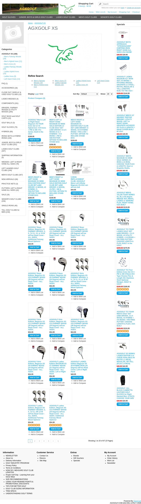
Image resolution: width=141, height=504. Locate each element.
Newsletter (111, 463)
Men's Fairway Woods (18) (39, 82)
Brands (76, 456)
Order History (112, 458)
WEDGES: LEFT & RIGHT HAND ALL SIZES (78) (12, 163)
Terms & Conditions (13, 468)
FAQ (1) (5, 83)
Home (91, 12)
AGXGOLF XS (40, 23)
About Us (9, 458)
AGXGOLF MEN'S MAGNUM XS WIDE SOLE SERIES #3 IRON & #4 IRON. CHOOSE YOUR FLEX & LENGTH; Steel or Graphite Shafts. (126, 162)
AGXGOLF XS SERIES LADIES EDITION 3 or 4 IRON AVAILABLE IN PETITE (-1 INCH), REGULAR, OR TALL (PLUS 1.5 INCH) (126, 359)
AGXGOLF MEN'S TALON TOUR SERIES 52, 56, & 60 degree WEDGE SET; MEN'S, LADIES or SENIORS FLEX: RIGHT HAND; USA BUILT (126, 199)
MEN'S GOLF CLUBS (88, 17)
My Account (112, 12)
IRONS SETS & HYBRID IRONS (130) (11, 137)
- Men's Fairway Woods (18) (12, 58)
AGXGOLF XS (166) (9, 54)
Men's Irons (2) (60, 81)
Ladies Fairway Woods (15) (60, 84)
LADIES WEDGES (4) (10, 99)
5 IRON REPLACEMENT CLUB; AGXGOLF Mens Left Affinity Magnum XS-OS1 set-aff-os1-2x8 (79, 182)
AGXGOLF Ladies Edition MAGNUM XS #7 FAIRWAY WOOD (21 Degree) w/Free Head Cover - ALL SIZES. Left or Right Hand (57, 368)
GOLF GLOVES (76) (9, 127)
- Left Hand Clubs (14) (11, 79)
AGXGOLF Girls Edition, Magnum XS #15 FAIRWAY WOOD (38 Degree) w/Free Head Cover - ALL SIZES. (79, 325)
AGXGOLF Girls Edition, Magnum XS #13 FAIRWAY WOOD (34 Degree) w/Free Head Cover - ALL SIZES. (57, 325)
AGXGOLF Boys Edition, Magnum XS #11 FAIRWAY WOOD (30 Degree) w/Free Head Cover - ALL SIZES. (57, 232)
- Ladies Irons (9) (9, 76)
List (36, 94)
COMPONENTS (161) (10, 103)
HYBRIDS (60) (7, 132)
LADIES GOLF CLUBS (65, 17)
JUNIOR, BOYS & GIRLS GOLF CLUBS (36, 17)
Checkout (136, 12)
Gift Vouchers (78, 458)
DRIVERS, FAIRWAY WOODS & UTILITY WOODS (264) (10, 110)
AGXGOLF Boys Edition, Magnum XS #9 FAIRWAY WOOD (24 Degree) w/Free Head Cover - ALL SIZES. (57, 278)
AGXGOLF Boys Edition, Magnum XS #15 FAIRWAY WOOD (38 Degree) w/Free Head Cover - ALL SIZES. (36, 278)
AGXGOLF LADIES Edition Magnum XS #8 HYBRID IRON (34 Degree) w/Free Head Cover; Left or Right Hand (79, 367)
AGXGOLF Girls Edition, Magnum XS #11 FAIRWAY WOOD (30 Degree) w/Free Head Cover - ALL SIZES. (36, 325)
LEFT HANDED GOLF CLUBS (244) (10, 169)
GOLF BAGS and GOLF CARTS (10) (11, 117)
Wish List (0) (100, 12)
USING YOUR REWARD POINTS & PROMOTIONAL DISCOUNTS (19, 483)
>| (58, 441)
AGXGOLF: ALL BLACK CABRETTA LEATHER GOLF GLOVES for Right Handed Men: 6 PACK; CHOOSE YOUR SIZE (126, 393)
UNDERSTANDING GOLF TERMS (19, 494)
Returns (43, 458)
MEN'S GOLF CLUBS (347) (12, 175)
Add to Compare (37, 145)
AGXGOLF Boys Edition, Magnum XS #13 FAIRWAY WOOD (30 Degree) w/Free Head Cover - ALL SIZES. (79, 232)
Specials (76, 461)
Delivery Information (13, 461)
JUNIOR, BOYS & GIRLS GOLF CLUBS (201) (11, 144)
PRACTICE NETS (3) (10, 184)
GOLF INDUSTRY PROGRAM (17, 463)
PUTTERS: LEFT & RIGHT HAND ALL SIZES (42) (12, 189)
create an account (133, 8)
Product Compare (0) (36, 98)
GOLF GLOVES (8, 17)
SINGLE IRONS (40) (9, 206)
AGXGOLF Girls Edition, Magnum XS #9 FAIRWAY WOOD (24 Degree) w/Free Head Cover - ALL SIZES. (36, 367)
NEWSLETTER (12, 456)
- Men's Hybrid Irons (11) (12, 61)
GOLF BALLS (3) (8, 123)
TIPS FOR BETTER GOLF (16, 486)
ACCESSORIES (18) (10, 88)
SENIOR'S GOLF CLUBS (111, 17)
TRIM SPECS (11, 491)
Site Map (43, 461)
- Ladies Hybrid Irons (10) (11, 73)
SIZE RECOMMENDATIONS (17, 479)
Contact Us (44, 456)
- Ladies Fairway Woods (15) (12, 68)
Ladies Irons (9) (82, 85)
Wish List (110, 461)
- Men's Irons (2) (9, 64)
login (122, 8)
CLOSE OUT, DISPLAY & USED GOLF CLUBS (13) (11, 93)
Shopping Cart (124, 12)
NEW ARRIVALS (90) (10, 179)
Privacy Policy (11, 465)
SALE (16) (5, 195)
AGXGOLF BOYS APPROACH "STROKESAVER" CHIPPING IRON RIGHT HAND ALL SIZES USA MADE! (124, 47)
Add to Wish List (37, 143)
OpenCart (137, 501)
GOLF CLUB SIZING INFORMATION (20, 489)
